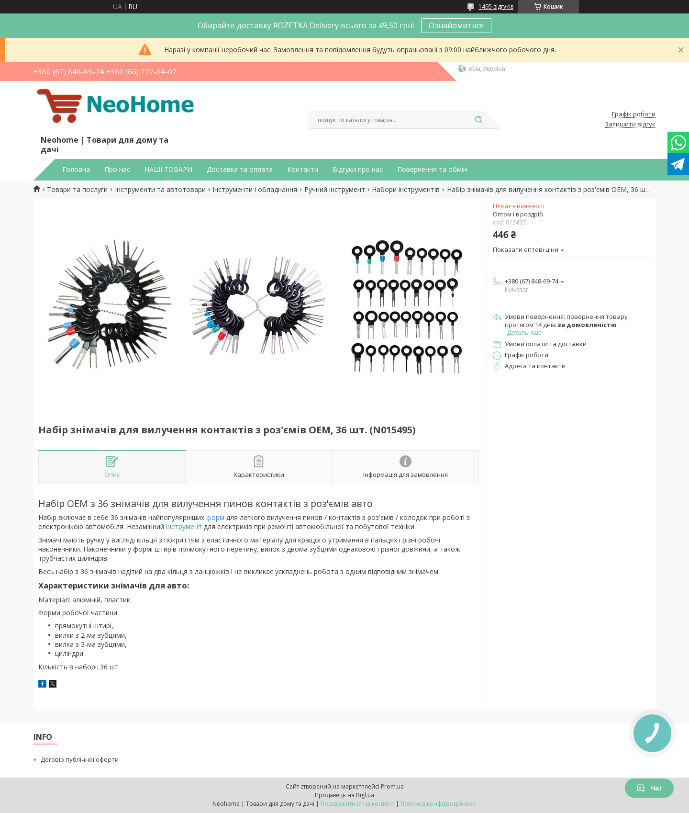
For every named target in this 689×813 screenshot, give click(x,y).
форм (215, 517)
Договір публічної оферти (80, 759)
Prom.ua (392, 786)
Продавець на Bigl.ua (344, 795)
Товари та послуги (77, 189)
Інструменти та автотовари (160, 189)
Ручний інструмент (334, 189)
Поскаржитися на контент (357, 804)
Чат (649, 788)
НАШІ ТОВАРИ (168, 169)
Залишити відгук (630, 124)
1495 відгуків (495, 6)
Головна (76, 169)
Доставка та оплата (240, 169)
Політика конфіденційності (438, 804)
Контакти (302, 169)
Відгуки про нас (358, 169)
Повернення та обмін (432, 169)
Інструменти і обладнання (254, 189)
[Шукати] (478, 120)
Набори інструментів (406, 189)
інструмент (184, 526)
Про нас (117, 169)
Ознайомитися (456, 25)
